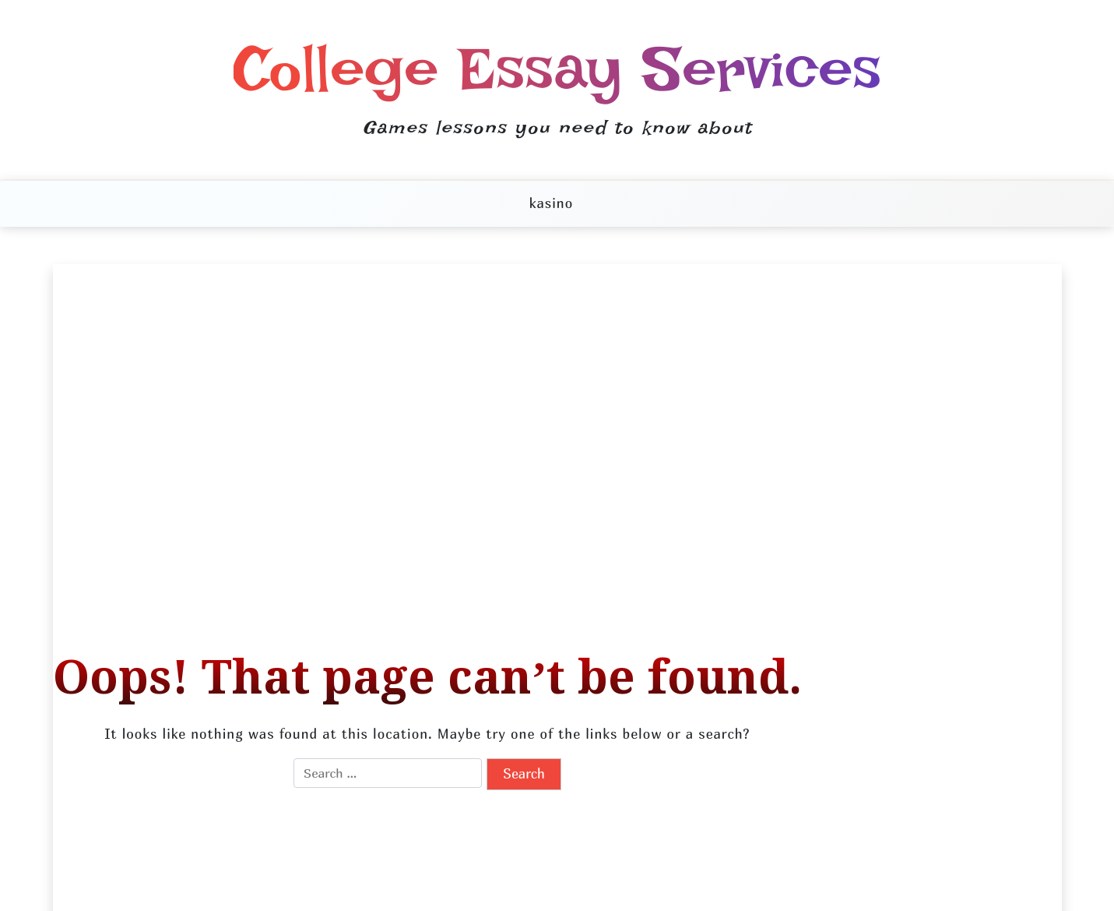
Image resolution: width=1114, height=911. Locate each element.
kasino (551, 203)
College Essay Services (557, 68)
